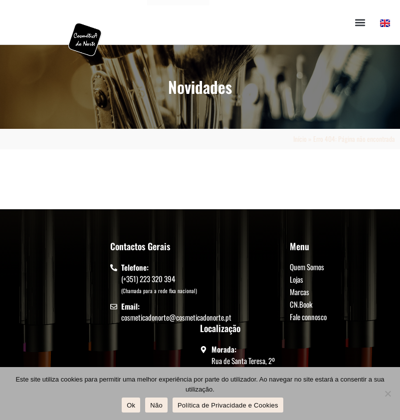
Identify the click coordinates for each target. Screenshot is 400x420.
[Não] (388, 394)
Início (300, 139)
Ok (131, 405)
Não (156, 405)
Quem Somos (307, 267)
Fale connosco (308, 317)
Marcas (299, 292)
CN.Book (301, 304)
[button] (360, 22)
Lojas (296, 279)
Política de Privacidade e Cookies (228, 405)
